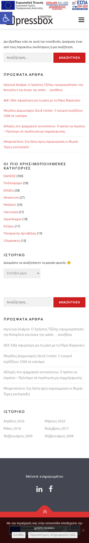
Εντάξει (19, 535)
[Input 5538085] (69, 58)
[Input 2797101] (69, 302)
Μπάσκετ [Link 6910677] (10, 204)
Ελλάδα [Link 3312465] (9, 190)
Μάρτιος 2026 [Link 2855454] (55, 421)
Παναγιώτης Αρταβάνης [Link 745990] (20, 233)
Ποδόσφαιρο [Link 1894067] (13, 183)
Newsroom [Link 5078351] (11, 197)
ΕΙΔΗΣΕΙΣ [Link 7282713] (10, 176)
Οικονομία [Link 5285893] (11, 212)
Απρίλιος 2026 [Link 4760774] (14, 421)
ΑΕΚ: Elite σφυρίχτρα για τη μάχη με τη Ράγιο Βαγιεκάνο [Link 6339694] (44, 345)
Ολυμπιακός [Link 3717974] (12, 240)
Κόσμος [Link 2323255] (9, 226)
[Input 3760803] (28, 302)
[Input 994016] (28, 58)
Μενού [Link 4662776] (81, 19)
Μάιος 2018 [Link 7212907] (12, 428)
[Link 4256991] (44, 511)
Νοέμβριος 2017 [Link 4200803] (57, 428)
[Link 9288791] (39, 489)
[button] (6, 18)
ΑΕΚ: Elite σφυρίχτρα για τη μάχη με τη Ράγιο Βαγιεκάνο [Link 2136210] (42, 100)
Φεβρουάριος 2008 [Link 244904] (59, 436)
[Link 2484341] (28, 19)
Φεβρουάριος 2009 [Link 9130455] (18, 436)
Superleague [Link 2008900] (13, 219)
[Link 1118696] (51, 489)
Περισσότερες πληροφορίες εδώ (53, 535)
